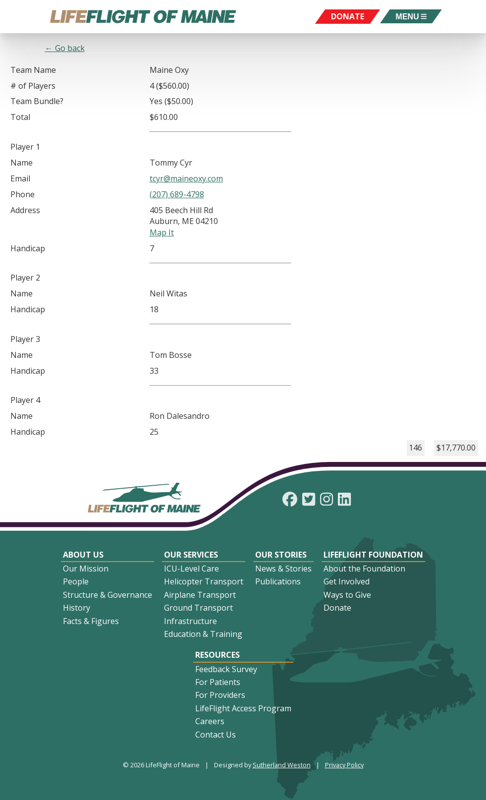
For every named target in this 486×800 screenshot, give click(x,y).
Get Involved (347, 581)
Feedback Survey (226, 669)
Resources (217, 654)
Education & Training (203, 634)
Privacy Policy (344, 764)
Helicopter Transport (203, 581)
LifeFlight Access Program (243, 708)
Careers (209, 721)
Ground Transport (198, 607)
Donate (337, 607)
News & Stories (283, 568)
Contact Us (215, 734)
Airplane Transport (200, 594)
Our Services (191, 554)
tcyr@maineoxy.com (186, 178)
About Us (83, 554)
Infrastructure (190, 621)
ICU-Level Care (191, 568)
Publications (278, 581)
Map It (162, 232)
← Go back (65, 48)
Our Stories (281, 554)
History (76, 607)
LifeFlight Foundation (373, 554)
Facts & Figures (91, 621)
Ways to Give (347, 594)
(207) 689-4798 (177, 194)
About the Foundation (364, 568)
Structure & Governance (107, 594)
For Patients (217, 682)
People (76, 581)
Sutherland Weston (282, 764)
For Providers (220, 694)
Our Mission (85, 568)
